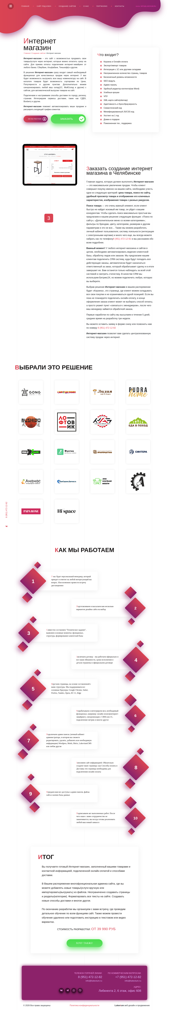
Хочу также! (84, 943)
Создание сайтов (67, 6)
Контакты (119, 6)
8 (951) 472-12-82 (6, 510)
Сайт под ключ (44, 6)
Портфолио (101, 6)
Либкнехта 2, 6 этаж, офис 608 (120, 990)
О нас (86, 6)
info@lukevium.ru (148, 6)
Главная (25, 6)
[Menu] (10, 6)
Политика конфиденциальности (84, 1005)
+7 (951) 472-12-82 (128, 977)
